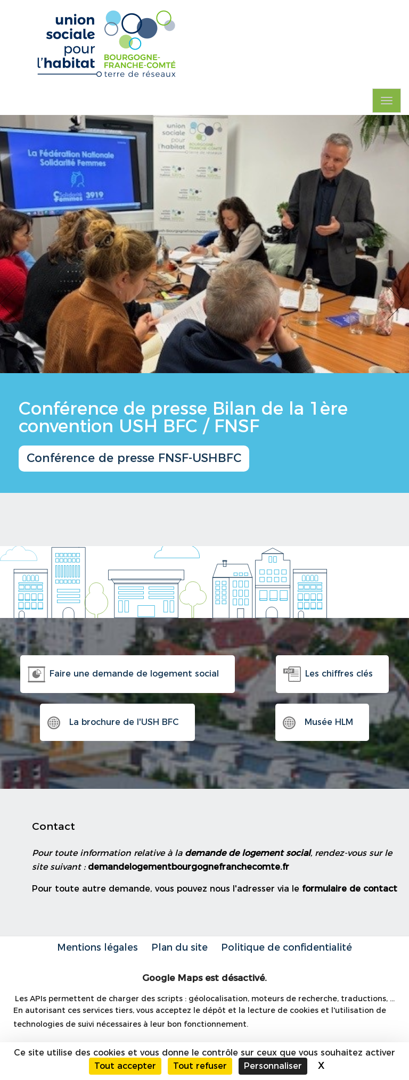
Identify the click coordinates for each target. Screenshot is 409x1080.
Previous (11, 303)
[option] (204, 304)
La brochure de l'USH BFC (124, 722)
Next (398, 303)
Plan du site (179, 947)
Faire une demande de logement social (134, 674)
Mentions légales (97, 947)
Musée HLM (329, 722)
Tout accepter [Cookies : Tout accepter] (125, 1066)
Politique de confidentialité (286, 947)
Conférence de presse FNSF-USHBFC (134, 458)
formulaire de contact (349, 889)
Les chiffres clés (339, 674)
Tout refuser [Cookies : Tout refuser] (200, 1066)
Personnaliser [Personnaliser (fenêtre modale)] (273, 1066)
